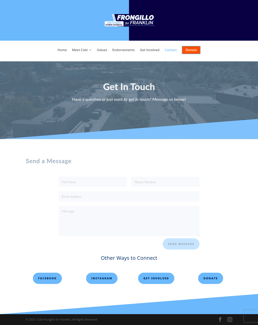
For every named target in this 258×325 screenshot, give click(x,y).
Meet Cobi (80, 50)
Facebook (47, 278)
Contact (171, 50)
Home (62, 50)
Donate (210, 278)
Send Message (181, 245)
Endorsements (123, 50)
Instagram (101, 278)
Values (102, 50)
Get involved (156, 278)
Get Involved (149, 50)
